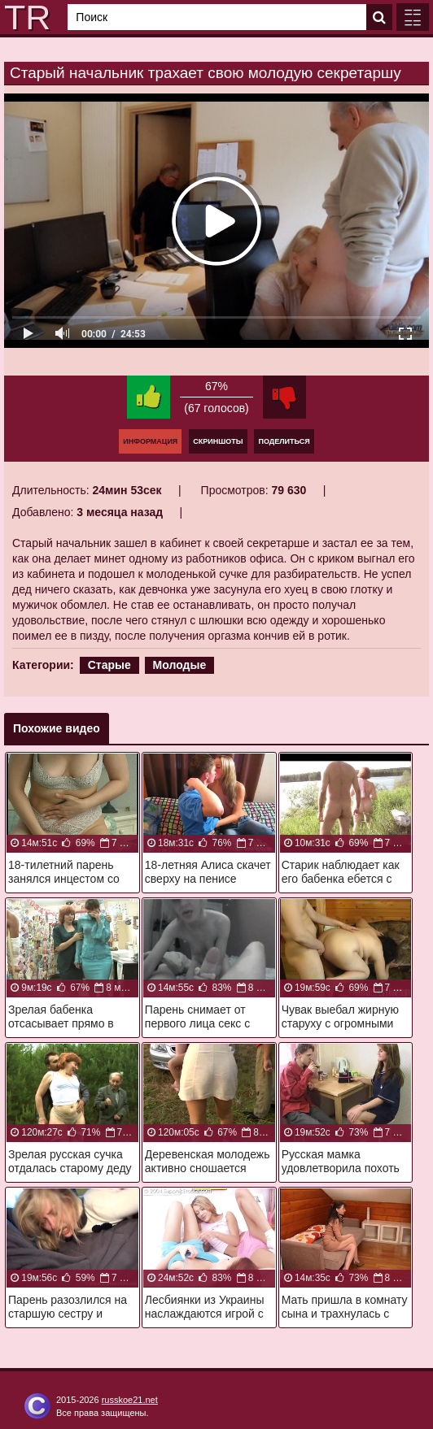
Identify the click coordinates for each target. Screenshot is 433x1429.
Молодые (180, 664)
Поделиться (283, 441)
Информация (150, 441)
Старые (109, 664)
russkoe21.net (130, 1400)
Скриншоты (218, 441)
